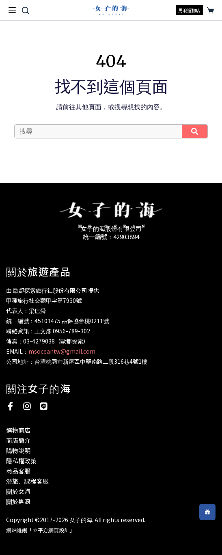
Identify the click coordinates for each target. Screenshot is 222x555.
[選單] (12, 10)
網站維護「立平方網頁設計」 (40, 530)
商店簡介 (18, 440)
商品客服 (18, 470)
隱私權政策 (21, 460)
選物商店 (18, 430)
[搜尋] (25, 10)
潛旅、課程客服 (27, 481)
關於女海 (18, 491)
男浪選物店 (189, 10)
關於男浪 (18, 501)
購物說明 (18, 450)
